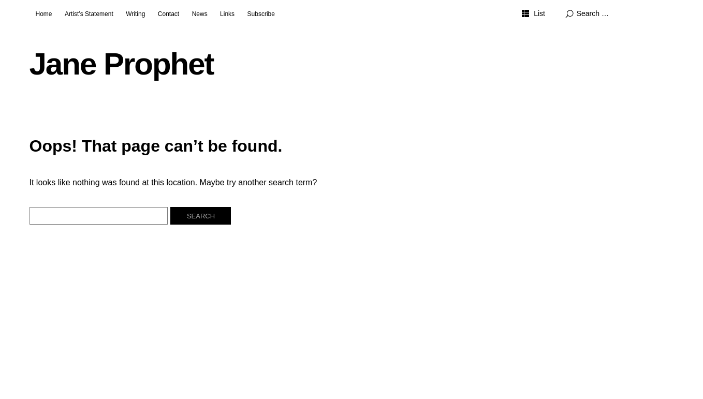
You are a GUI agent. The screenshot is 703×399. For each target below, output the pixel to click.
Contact (168, 14)
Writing (135, 14)
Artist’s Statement (89, 14)
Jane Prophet (122, 64)
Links (227, 14)
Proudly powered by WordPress (140, 365)
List (539, 13)
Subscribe (261, 14)
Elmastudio (266, 365)
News (200, 14)
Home (44, 14)
